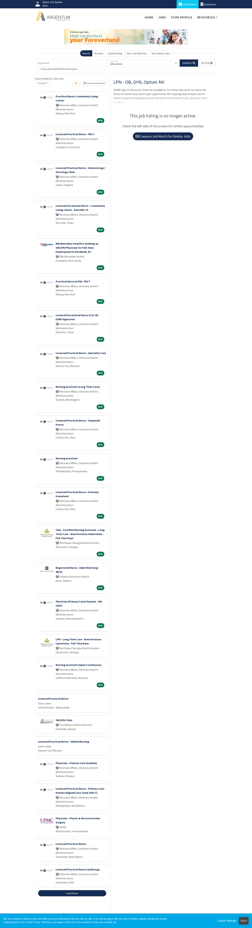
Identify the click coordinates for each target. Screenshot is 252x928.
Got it (243, 920)
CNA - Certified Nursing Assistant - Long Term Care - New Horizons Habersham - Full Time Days (80, 534)
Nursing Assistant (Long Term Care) (78, 386)
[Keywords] (72, 63)
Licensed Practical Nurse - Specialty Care (81, 353)
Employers (208, 4)
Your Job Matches (137, 53)
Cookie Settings (226, 920)
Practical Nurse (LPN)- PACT (73, 281)
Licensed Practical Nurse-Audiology (78, 869)
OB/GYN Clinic (64, 720)
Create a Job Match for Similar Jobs (163, 136)
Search (86, 53)
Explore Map (115, 53)
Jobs (162, 17)
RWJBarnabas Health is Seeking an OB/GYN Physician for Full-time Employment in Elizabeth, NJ (77, 247)
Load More (72, 893)
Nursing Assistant (67, 458)
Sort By (42, 83)
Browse (99, 53)
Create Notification (94, 83)
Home (149, 17)
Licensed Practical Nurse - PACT (75, 134)
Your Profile (181, 17)
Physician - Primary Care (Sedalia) (76, 763)
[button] (207, 63)
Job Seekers (188, 4)
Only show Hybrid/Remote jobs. (59, 69)
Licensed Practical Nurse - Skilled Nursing (63, 741)
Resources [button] (206, 17)
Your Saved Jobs (161, 53)
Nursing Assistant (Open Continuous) (79, 665)
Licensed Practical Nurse (53, 698)
